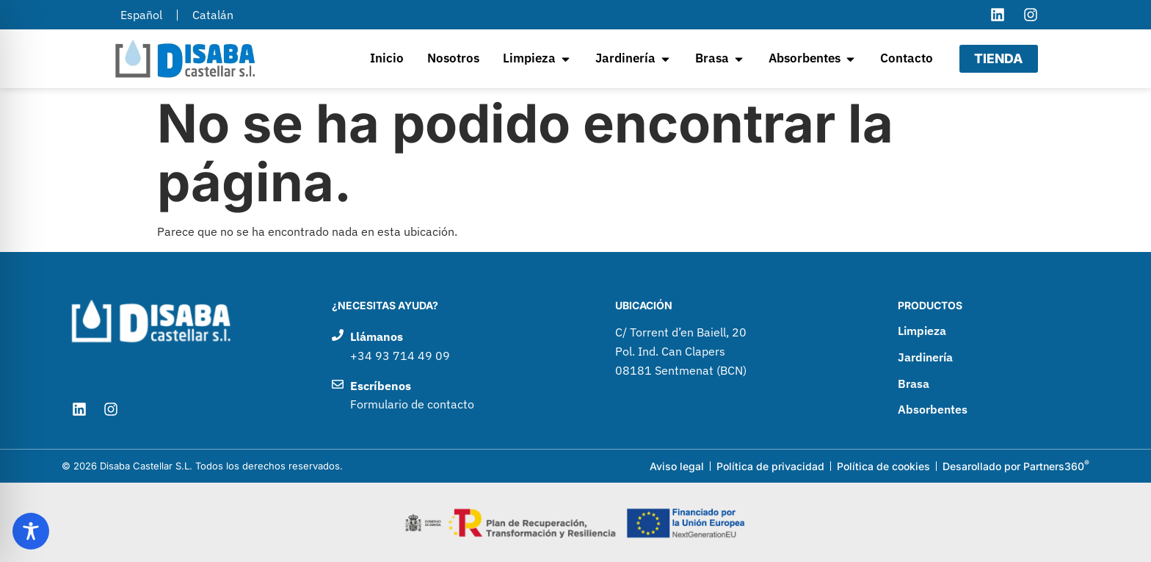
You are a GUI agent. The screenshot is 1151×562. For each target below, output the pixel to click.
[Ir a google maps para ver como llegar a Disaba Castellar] (741, 351)
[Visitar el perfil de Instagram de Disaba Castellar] (1030, 14)
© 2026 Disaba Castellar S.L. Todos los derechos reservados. (202, 466)
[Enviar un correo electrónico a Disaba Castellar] (458, 395)
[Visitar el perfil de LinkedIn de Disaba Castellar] (997, 14)
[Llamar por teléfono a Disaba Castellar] (458, 346)
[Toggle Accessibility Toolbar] (31, 531)
